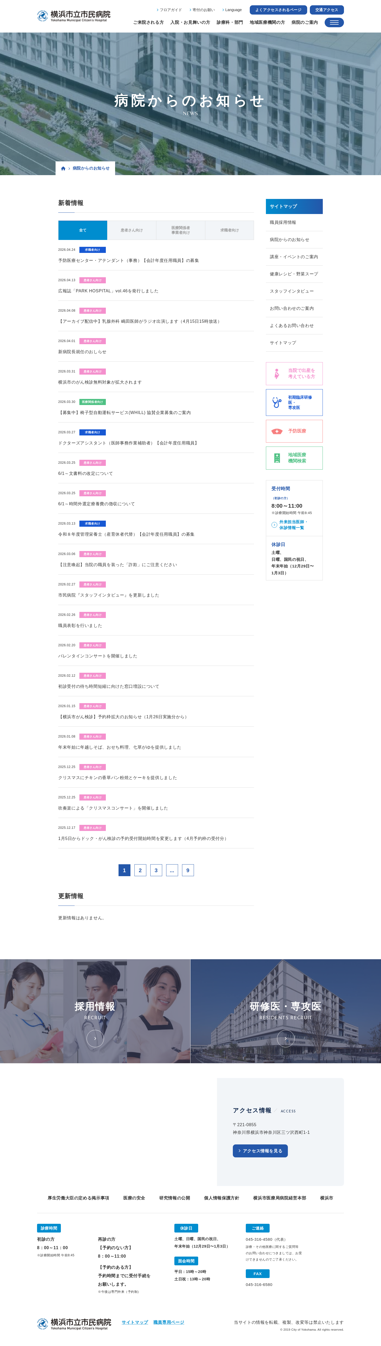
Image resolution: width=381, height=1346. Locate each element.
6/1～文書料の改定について (85, 473)
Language (233, 10)
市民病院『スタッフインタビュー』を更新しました (109, 595)
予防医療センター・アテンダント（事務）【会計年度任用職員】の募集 (128, 260)
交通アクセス (326, 10)
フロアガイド (171, 10)
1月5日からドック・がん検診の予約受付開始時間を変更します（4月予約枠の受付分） (143, 838)
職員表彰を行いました (80, 625)
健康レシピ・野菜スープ (294, 274)
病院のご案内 (305, 22)
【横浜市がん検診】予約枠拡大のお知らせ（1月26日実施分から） (123, 717)
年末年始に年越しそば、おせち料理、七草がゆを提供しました (120, 747)
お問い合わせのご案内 (292, 308)
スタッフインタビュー (292, 291)
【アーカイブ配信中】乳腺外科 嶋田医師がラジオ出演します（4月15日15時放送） (140, 321)
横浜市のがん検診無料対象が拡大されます (100, 382)
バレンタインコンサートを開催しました (98, 656)
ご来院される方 (148, 22)
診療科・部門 (230, 22)
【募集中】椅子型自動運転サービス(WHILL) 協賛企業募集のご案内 (124, 412)
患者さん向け (132, 230)
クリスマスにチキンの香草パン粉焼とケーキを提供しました (117, 777)
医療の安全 (134, 1198)
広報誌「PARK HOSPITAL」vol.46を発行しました (108, 291)
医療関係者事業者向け (180, 230)
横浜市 (326, 1198)
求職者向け (229, 230)
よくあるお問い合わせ (292, 325)
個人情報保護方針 (221, 1198)
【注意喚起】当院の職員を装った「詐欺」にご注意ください (117, 564)
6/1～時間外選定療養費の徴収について (96, 504)
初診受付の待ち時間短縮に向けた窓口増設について (109, 686)
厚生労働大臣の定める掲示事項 (78, 1198)
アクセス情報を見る (263, 1151)
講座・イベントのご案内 (294, 256)
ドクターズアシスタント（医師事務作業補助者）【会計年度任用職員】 (128, 443)
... (172, 870)
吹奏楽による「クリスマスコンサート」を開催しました (113, 808)
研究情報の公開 (174, 1198)
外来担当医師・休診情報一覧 (293, 525)
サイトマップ (283, 342)
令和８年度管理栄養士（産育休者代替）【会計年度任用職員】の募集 (126, 534)
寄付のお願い (204, 10)
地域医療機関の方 (267, 22)
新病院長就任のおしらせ (82, 351)
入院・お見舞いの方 (190, 22)
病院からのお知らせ (290, 239)
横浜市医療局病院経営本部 (279, 1198)
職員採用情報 (283, 222)
